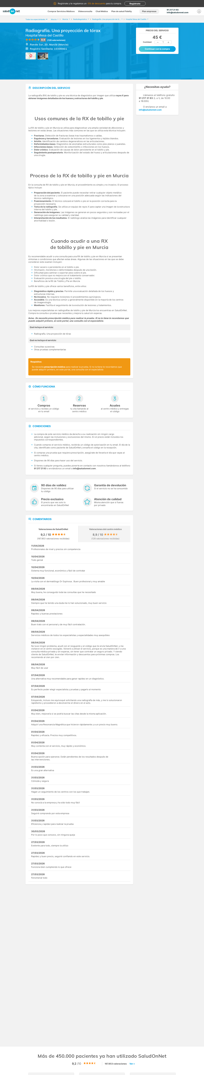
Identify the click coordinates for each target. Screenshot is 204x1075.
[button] (157, 42)
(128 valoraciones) (56, 40)
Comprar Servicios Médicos (61, 11)
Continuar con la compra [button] (157, 49)
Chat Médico (102, 11)
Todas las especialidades (36, 19)
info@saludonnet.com (150, 109)
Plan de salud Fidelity (121, 11)
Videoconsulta (85, 11)
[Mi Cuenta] (199, 11)
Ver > (132, 1063)
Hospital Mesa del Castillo (44, 35)
